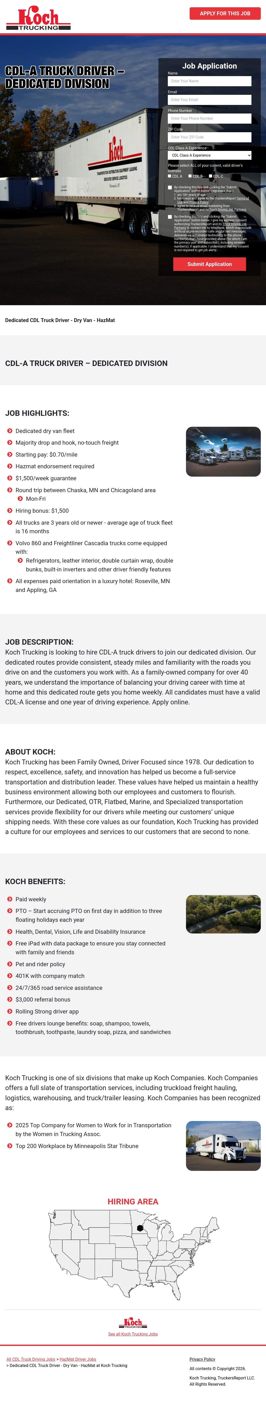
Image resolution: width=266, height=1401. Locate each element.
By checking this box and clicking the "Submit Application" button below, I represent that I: (212, 198)
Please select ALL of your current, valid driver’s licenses (205, 168)
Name (172, 73)
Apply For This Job (225, 13)
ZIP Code (175, 129)
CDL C (216, 176)
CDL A (175, 176)
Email (172, 92)
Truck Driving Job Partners (227, 209)
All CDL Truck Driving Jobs (30, 1359)
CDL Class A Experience (187, 148)
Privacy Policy (198, 202)
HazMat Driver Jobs (78, 1359)
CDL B (195, 176)
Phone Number (180, 111)
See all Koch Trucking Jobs (133, 1334)
